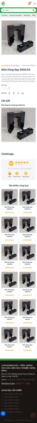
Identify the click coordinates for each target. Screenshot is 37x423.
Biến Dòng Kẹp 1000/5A (27, 291)
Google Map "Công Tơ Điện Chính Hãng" (21, 380)
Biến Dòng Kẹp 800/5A (9, 318)
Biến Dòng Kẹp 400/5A (9, 346)
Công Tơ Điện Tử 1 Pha (11, 397)
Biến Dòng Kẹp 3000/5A (27, 208)
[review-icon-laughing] (9, 175)
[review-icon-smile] (16, 175)
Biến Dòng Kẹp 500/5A (27, 318)
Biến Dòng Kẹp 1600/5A (9, 263)
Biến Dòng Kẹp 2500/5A (9, 235)
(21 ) (15, 65)
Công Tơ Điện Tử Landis (11, 409)
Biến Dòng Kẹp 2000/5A (27, 235)
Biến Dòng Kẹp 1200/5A (9, 291)
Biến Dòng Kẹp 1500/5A (27, 263)
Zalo (3, 413)
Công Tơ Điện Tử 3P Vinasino (13, 412)
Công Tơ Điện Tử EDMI (11, 400)
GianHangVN (29, 420)
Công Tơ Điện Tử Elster (11, 406)
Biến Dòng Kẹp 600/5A (27, 346)
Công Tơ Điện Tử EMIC (11, 403)
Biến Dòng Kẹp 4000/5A (9, 208)
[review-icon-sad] (25, 175)
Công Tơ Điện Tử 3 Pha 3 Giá (13, 394)
